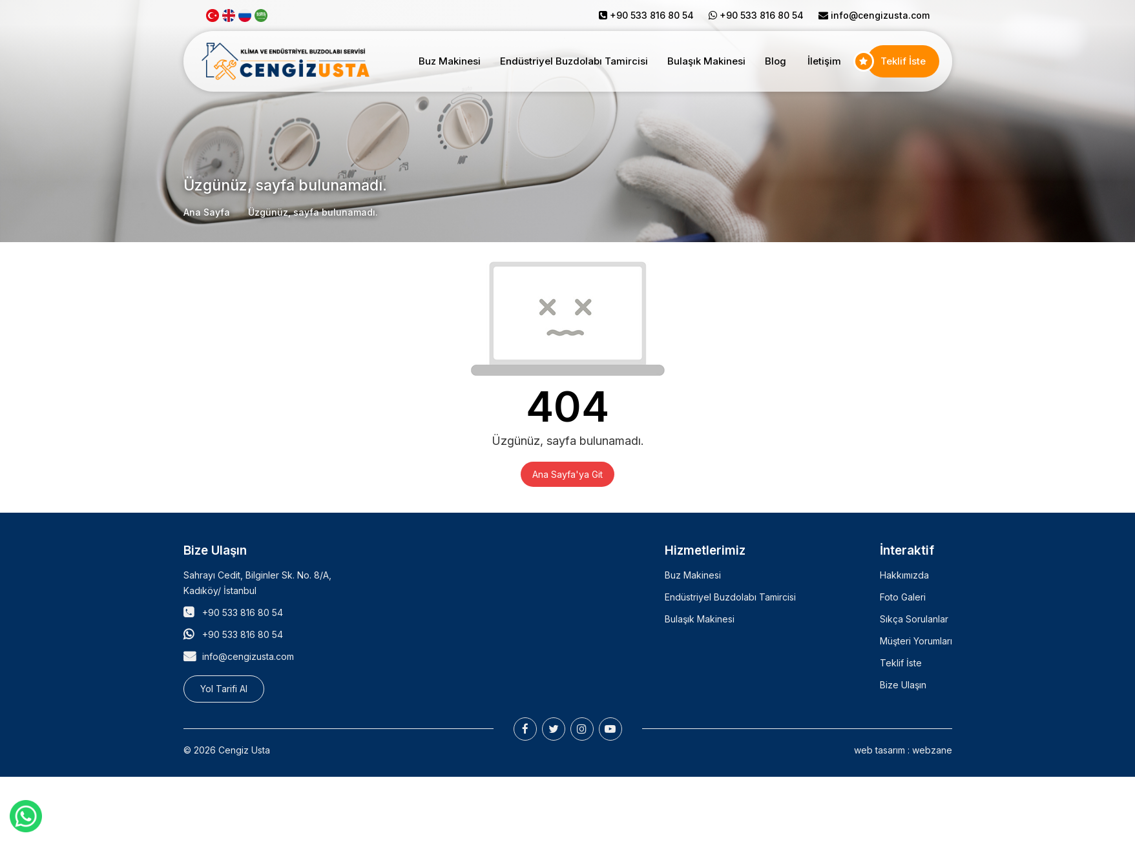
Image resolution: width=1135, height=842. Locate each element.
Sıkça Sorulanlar (914, 618)
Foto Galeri (903, 596)
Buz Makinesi (450, 61)
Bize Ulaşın (903, 684)
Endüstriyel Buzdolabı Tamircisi (574, 61)
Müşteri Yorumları (916, 640)
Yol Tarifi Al (223, 688)
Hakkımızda (904, 575)
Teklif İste (903, 61)
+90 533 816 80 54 (242, 612)
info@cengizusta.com (880, 15)
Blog (775, 61)
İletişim (824, 61)
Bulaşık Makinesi (706, 61)
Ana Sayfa (206, 212)
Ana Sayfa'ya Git (567, 474)
